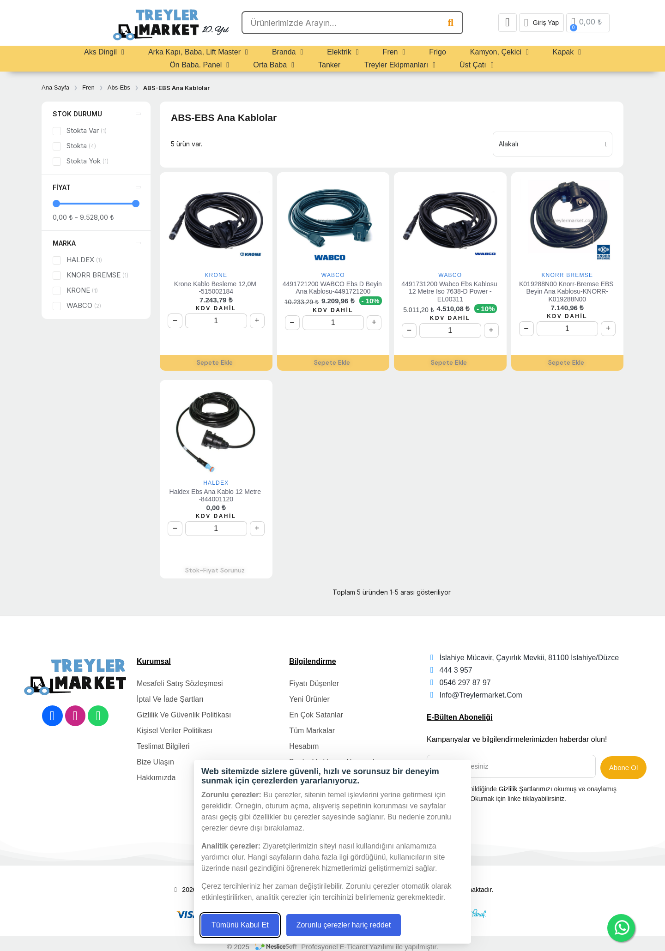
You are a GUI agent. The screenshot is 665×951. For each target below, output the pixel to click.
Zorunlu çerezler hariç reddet (343, 925)
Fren (394, 52)
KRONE (216, 275)
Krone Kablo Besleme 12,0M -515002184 (216, 287)
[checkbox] (57, 131)
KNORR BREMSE (567, 275)
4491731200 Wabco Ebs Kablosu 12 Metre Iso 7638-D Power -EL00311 (450, 291)
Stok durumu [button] (77, 113)
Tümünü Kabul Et (240, 925)
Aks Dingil (104, 52)
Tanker (329, 65)
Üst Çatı (476, 65)
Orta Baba (273, 65)
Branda (287, 52)
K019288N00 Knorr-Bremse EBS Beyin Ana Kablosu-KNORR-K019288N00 (567, 291)
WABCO (333, 275)
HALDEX (216, 483)
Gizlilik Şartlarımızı (525, 786)
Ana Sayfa (55, 87)
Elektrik (342, 52)
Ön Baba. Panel (199, 65)
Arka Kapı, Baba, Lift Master (198, 52)
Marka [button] (64, 243)
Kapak (567, 52)
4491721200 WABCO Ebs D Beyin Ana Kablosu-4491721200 (333, 287)
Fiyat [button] (62, 187)
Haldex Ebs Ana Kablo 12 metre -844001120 (216, 495)
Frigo (437, 52)
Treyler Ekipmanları (399, 65)
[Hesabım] (541, 22)
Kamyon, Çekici (499, 52)
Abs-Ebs (119, 87)
